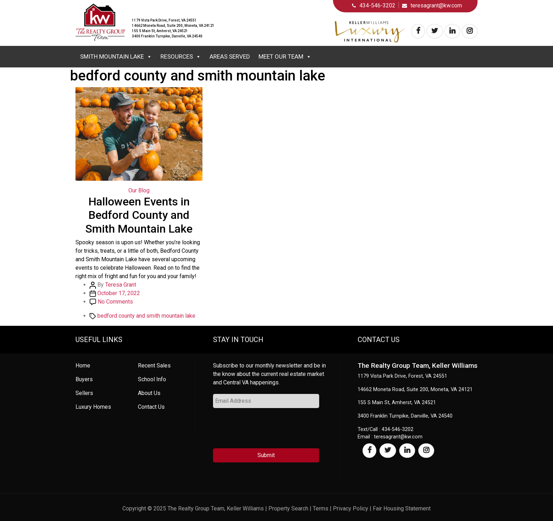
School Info (152, 379)
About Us (149, 393)
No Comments (115, 301)
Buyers (84, 379)
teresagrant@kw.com (436, 5)
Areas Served (229, 56)
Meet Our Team (285, 56)
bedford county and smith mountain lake (146, 315)
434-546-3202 (377, 5)
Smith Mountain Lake (116, 56)
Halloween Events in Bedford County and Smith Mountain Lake (139, 215)
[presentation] (266, 431)
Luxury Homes (93, 406)
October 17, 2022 (118, 293)
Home (82, 365)
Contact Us (151, 406)
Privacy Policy (350, 508)
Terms (320, 508)
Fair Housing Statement (402, 508)
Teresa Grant (120, 284)
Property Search (288, 508)
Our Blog (139, 190)
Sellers (84, 393)
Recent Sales (154, 365)
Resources (180, 56)
